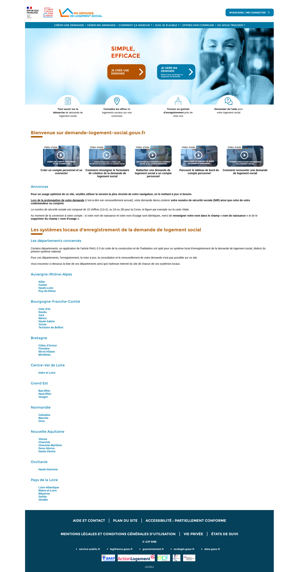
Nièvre (42, 318)
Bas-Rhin (44, 390)
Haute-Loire (45, 287)
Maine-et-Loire (47, 490)
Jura (41, 315)
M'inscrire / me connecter (249, 12)
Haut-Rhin (44, 393)
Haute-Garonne (48, 469)
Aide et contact (89, 520)
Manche (43, 418)
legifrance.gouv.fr (121, 549)
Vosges (43, 396)
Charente (44, 442)
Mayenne (44, 493)
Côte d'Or (44, 309)
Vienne (42, 439)
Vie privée (193, 534)
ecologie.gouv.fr (184, 549)
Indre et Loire (46, 372)
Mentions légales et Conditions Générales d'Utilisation (118, 534)
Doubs (42, 312)
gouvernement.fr (153, 549)
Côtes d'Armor (47, 345)
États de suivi (224, 534)
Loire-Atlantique (48, 487)
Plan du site (125, 520)
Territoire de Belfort (50, 327)
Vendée (43, 499)
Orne (41, 421)
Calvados (44, 414)
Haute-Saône (46, 321)
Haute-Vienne (46, 451)
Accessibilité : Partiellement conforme (186, 520)
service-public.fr (89, 549)
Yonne (42, 324)
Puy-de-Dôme (47, 291)
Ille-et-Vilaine (46, 351)
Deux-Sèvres (46, 448)
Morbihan (44, 354)
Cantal (42, 284)
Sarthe (42, 496)
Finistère (44, 348)
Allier (41, 281)
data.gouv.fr (212, 549)
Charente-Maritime (50, 445)
